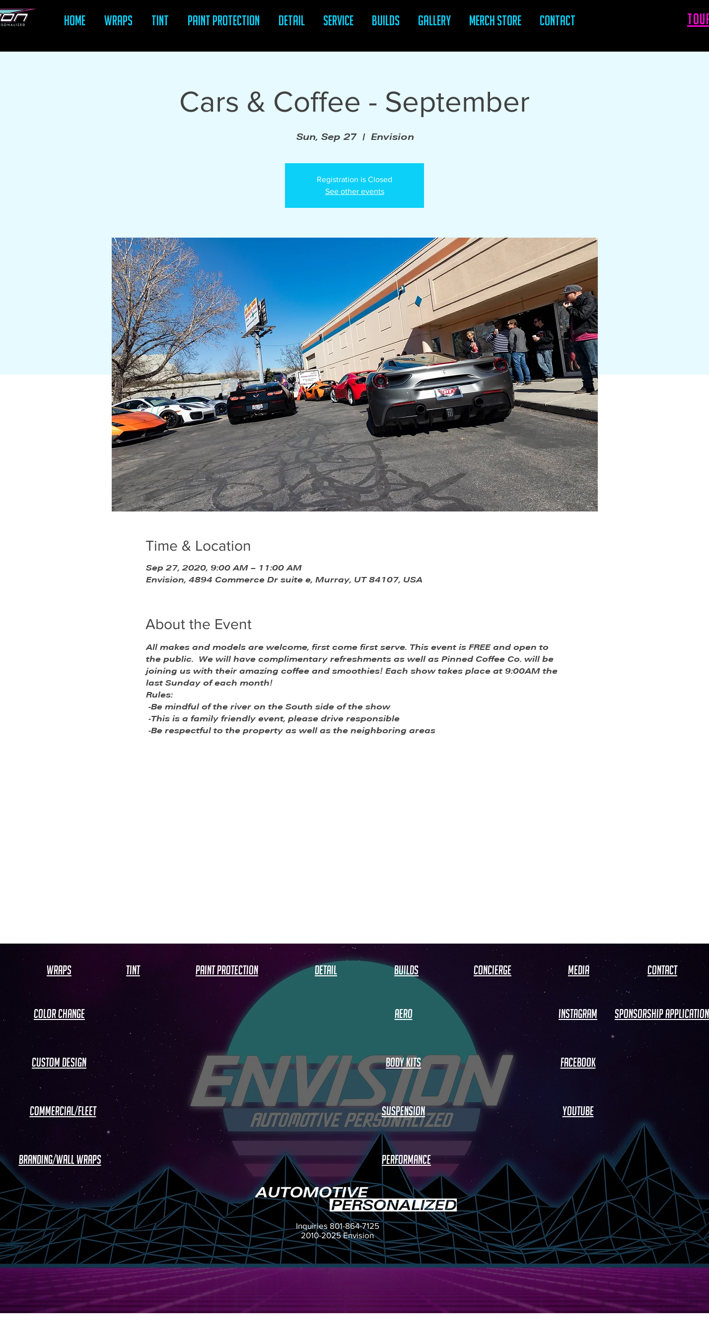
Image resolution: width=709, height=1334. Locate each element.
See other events (354, 191)
